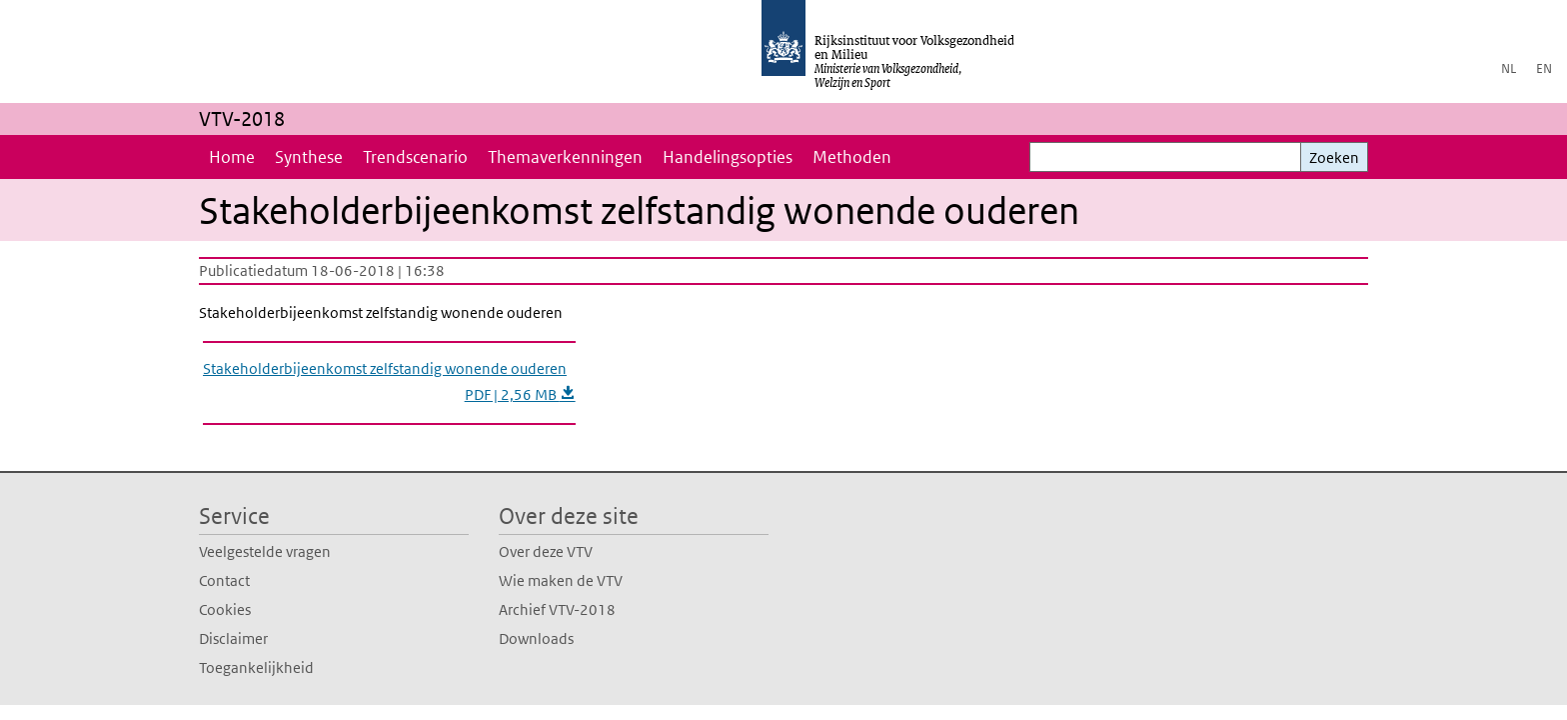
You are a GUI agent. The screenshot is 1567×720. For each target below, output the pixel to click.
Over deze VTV (546, 551)
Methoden (851, 157)
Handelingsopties (727, 157)
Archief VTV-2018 (557, 609)
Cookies (225, 609)
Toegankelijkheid (256, 667)
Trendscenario (415, 157)
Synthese (309, 157)
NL (1508, 68)
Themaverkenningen (565, 157)
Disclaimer (233, 638)
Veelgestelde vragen (265, 551)
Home (232, 157)
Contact (224, 580)
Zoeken (1334, 157)
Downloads (536, 638)
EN (1544, 68)
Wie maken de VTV (561, 580)
